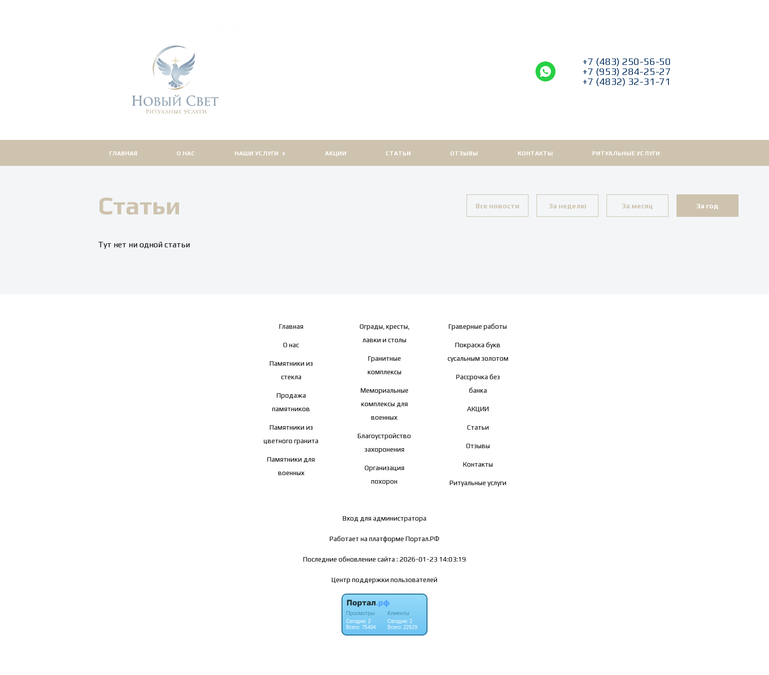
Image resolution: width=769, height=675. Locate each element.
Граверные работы (477, 326)
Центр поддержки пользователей (385, 580)
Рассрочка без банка (478, 383)
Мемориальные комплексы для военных (384, 403)
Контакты (535, 153)
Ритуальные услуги (626, 153)
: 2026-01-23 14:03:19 (431, 559)
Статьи (398, 153)
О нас (185, 153)
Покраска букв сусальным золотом (478, 351)
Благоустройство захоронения (384, 442)
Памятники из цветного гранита (291, 434)
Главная (123, 153)
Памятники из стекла (291, 370)
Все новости (498, 206)
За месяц (637, 206)
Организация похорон (384, 474)
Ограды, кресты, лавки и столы (385, 333)
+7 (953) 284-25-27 (626, 71)
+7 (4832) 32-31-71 (626, 81)
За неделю (567, 206)
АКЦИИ (335, 153)
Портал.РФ (423, 539)
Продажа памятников (291, 402)
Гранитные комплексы (385, 365)
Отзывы (464, 153)
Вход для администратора (384, 518)
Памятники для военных (291, 466)
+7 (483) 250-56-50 (626, 61)
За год (707, 206)
